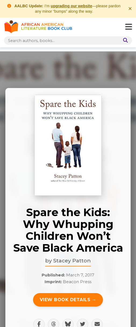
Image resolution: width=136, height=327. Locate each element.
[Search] (124, 40)
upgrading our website (71, 6)
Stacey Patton (72, 260)
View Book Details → (68, 299)
